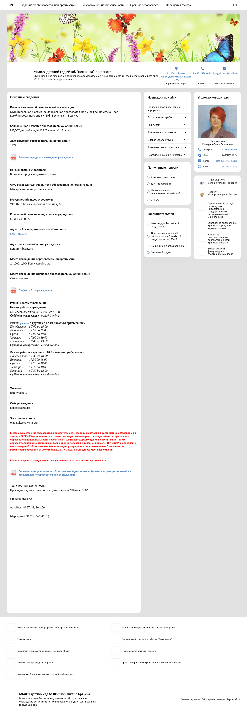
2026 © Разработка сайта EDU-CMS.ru (28, 702)
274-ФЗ (155, 199)
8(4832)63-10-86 (229, 149)
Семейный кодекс (161, 252)
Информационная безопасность (103, 5)
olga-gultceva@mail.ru (226, 160)
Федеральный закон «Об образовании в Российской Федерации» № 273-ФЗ (166, 236)
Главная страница (187, 682)
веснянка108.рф (229, 166)
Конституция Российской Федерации (165, 225)
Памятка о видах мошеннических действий (165, 192)
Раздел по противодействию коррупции (164, 108)
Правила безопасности (144, 5)
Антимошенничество (163, 177)
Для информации (161, 183)
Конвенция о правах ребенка (167, 245)
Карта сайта (233, 682)
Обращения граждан (179, 5)
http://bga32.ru (19, 234)
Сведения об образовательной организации (48, 5)
